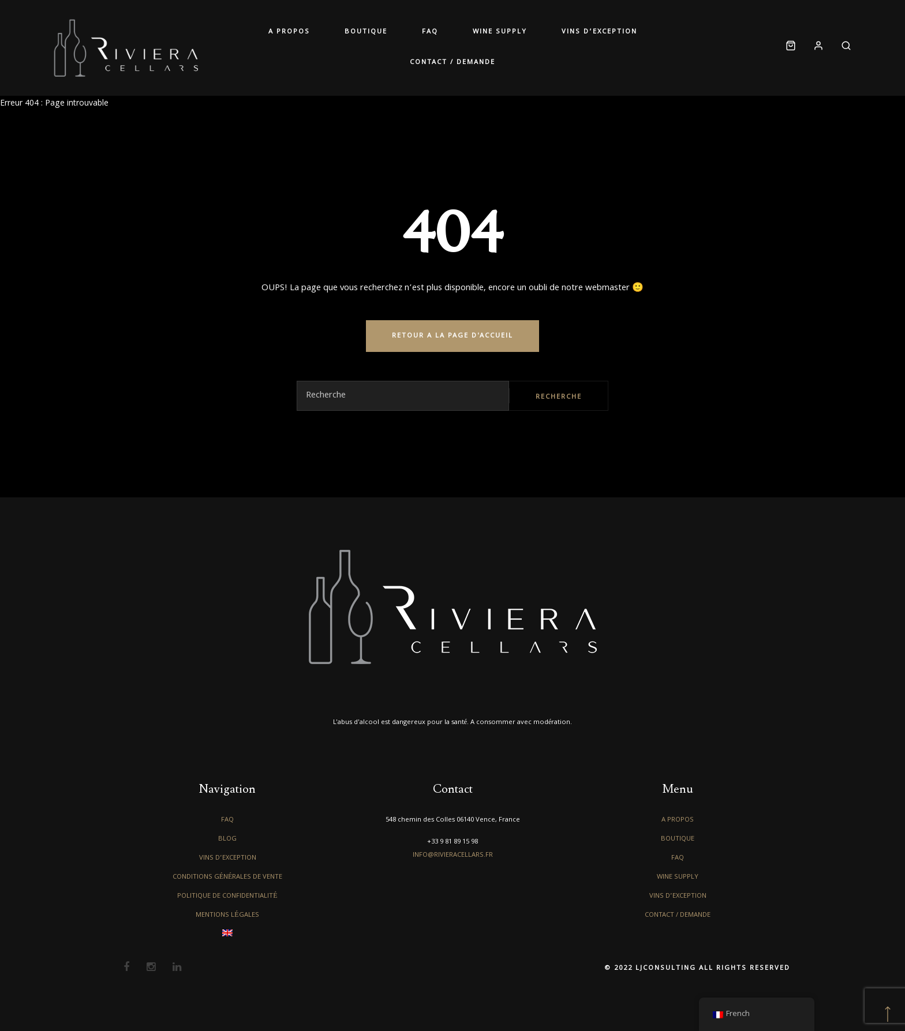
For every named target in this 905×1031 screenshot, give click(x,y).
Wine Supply (500, 32)
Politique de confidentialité (227, 896)
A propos (289, 32)
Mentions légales (227, 915)
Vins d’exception (599, 32)
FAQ (430, 32)
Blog (227, 839)
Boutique (366, 32)
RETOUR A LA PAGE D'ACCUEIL (452, 336)
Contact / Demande (452, 62)
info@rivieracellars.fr (453, 855)
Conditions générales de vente (228, 877)
